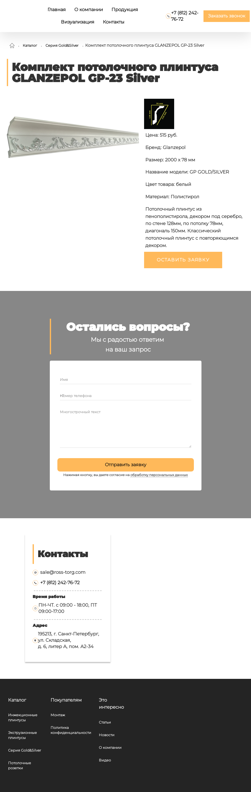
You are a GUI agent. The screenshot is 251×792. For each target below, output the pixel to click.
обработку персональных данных (159, 475)
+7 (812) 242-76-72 (60, 582)
